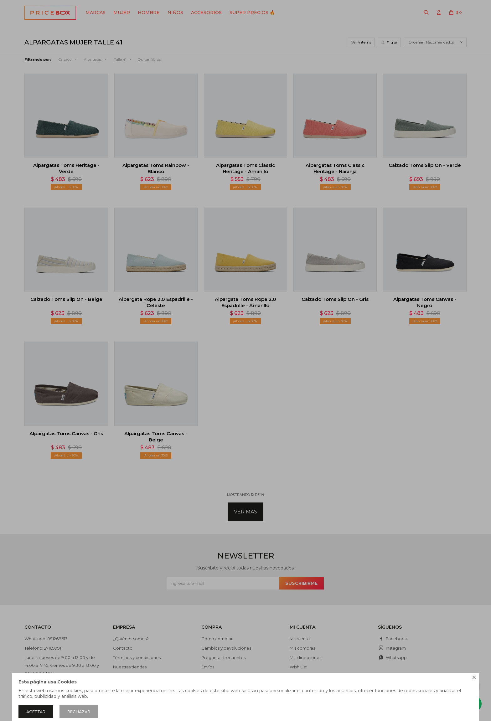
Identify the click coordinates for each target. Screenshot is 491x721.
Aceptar (35, 711)
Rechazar (78, 711)
